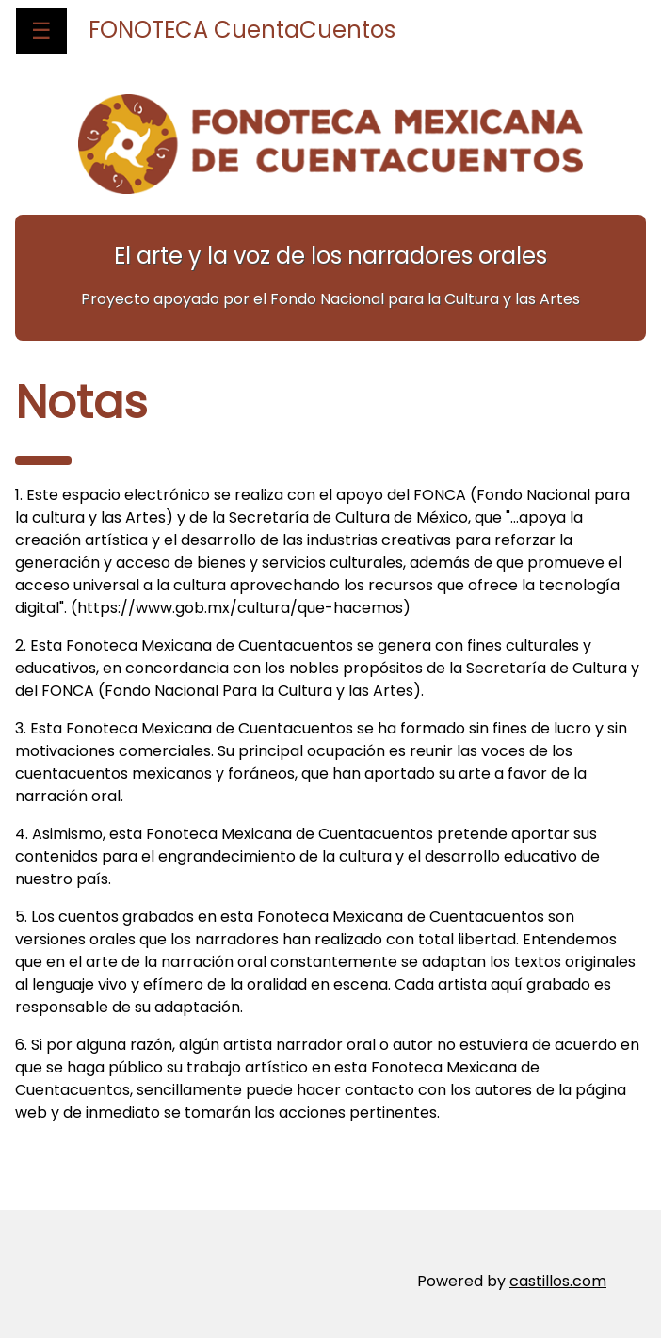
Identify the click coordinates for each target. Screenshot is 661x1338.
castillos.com (557, 1281)
